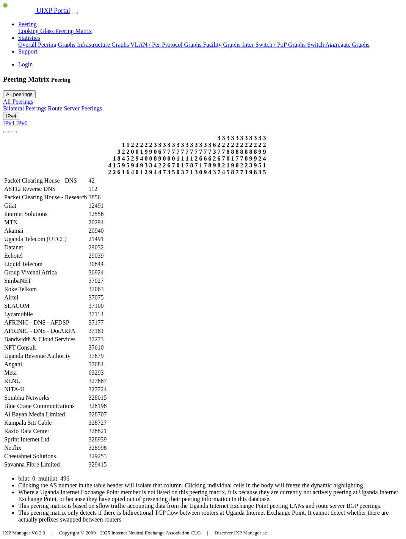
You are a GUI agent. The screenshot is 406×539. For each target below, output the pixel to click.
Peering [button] (27, 24)
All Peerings (18, 101)
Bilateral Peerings (25, 108)
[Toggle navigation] (75, 13)
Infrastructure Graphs (103, 44)
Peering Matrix (73, 31)
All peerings (19, 94)
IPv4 (11, 116)
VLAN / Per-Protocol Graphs (166, 44)
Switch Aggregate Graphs (338, 44)
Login (25, 64)
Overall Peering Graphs (47, 44)
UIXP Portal (36, 10)
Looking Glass (36, 31)
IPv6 (21, 123)
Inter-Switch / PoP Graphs (274, 44)
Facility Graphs (222, 44)
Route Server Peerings (75, 108)
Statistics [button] (29, 38)
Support (28, 51)
